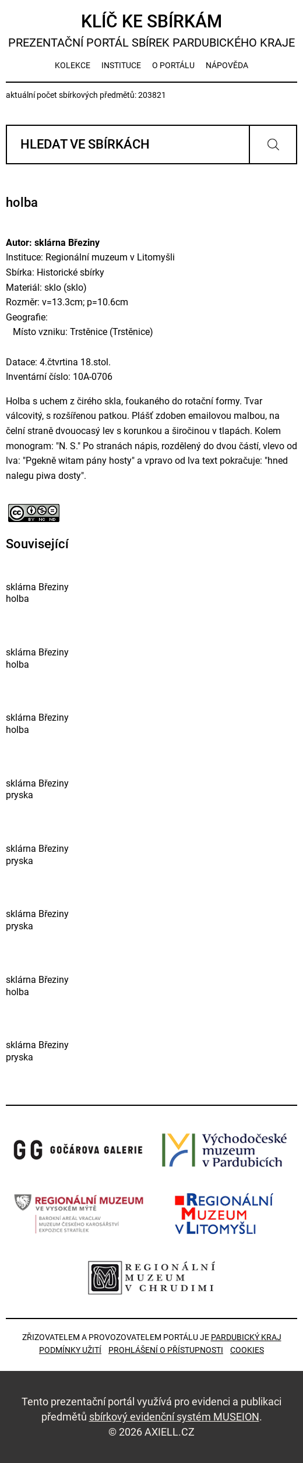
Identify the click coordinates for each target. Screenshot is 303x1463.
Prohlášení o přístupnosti (165, 1350)
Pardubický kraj (246, 1337)
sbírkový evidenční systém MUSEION (174, 1417)
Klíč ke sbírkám (151, 30)
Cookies (247, 1350)
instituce (121, 65)
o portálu (173, 65)
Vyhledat (273, 144)
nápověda (227, 65)
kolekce (72, 65)
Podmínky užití (70, 1350)
